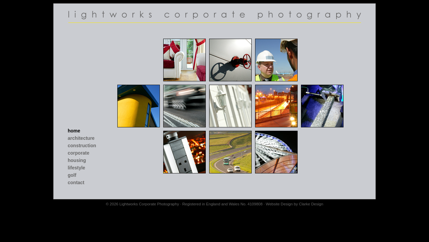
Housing (77, 160)
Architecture (81, 138)
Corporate (78, 153)
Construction (82, 145)
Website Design (279, 204)
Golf (72, 175)
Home (74, 130)
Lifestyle (76, 167)
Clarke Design (311, 204)
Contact (76, 182)
